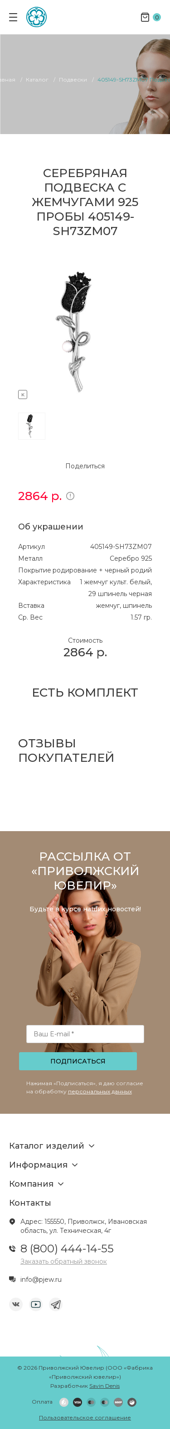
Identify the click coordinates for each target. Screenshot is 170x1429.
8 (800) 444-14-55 (67, 1248)
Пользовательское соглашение (85, 1417)
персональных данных (100, 1091)
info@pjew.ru (41, 1279)
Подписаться (78, 1061)
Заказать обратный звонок (63, 1261)
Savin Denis (104, 1385)
